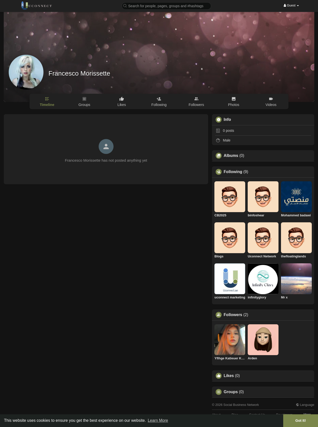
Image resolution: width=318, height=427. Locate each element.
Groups (231, 392)
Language (305, 404)
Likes (229, 376)
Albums (231, 156)
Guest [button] (291, 5)
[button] (166, 5)
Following (233, 172)
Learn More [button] (158, 420)
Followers (233, 315)
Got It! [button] (300, 421)
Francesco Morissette (79, 73)
